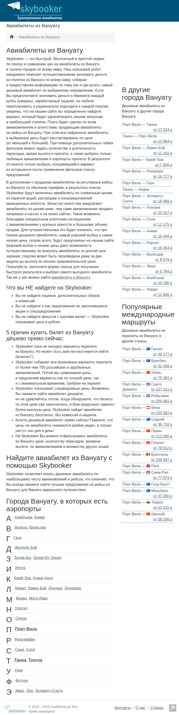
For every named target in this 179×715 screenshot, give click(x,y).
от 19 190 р (162, 283)
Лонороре (72, 588)
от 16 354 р (162, 248)
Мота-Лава (38, 598)
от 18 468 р (162, 201)
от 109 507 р (162, 460)
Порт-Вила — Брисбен (144, 361)
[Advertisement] (147, 58)
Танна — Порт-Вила (139, 136)
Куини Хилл (43, 578)
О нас (140, 708)
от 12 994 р (162, 141)
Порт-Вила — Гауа (138, 183)
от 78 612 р (162, 448)
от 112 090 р (162, 436)
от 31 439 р (162, 366)
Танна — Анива (135, 189)
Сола (30, 650)
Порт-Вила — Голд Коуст (146, 484)
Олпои (21, 618)
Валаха (21, 527)
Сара (19, 650)
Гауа (17, 538)
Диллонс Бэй (26, 547)
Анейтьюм (23, 517)
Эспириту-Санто (49, 691)
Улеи (18, 670)
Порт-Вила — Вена (141, 408)
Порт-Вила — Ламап (139, 289)
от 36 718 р (162, 424)
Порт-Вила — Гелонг (142, 349)
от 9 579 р (163, 260)
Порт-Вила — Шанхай (143, 514)
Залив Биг (22, 558)
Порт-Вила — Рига (140, 466)
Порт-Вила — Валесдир (142, 254)
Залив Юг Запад (47, 558)
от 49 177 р (162, 354)
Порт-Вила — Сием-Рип (145, 472)
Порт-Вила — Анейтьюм (143, 278)
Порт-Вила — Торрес (142, 502)
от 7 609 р (163, 165)
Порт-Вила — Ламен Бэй (143, 148)
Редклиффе (25, 639)
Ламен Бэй (37, 588)
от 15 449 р (162, 236)
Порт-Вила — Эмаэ (139, 266)
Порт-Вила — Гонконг (143, 443)
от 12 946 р (162, 295)
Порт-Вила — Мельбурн (145, 491)
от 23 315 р (162, 508)
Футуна (21, 680)
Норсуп (21, 608)
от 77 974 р (162, 478)
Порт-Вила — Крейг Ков (142, 160)
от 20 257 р (162, 213)
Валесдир (37, 527)
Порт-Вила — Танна (139, 125)
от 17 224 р (162, 130)
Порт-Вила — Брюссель (145, 454)
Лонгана (55, 588)
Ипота (20, 568)
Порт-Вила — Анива (139, 231)
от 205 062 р (162, 401)
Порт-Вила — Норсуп (140, 243)
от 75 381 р (162, 378)
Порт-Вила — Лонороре (142, 171)
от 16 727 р (162, 176)
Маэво (21, 598)
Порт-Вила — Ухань (141, 372)
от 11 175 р (162, 224)
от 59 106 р (162, 519)
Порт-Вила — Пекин (142, 431)
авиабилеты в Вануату (71, 277)
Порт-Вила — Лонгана (141, 207)
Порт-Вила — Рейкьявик (145, 396)
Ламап (20, 588)
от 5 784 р (163, 271)
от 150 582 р (162, 413)
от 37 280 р (162, 496)
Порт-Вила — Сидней (143, 419)
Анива (39, 517)
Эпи (29, 691)
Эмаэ (19, 691)
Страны (157, 708)
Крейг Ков (22, 578)
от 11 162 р (162, 153)
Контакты (123, 708)
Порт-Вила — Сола (138, 219)
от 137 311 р (162, 389)
